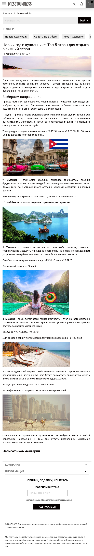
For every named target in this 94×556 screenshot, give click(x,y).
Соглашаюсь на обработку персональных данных (47, 500)
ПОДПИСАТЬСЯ (47, 506)
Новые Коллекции (16, 36)
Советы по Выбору (45, 36)
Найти (84, 20)
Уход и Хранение (74, 36)
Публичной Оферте (56, 540)
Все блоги (7, 13)
